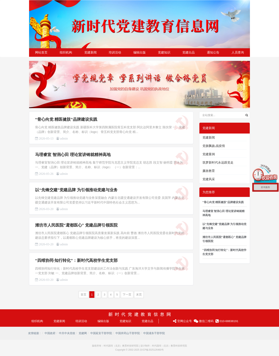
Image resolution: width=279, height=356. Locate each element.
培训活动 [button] (115, 52)
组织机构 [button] (66, 52)
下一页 (127, 294)
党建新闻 (208, 137)
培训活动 (81, 321)
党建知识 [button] (164, 52)
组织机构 (37, 321)
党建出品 (147, 321)
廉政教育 (208, 170)
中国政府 (50, 333)
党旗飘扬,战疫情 (213, 145)
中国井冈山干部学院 (127, 333)
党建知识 (125, 321)
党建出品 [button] (188, 52)
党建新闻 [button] (90, 52)
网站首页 (41, 52)
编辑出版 (103, 321)
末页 (139, 294)
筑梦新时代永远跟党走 (217, 162)
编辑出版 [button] (139, 52)
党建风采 (208, 179)
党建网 (83, 333)
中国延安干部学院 (101, 333)
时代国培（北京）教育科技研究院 (121, 345)
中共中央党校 (67, 333)
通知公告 (213, 52)
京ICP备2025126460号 (152, 349)
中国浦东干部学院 (154, 333)
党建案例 (208, 154)
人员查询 (238, 52)
